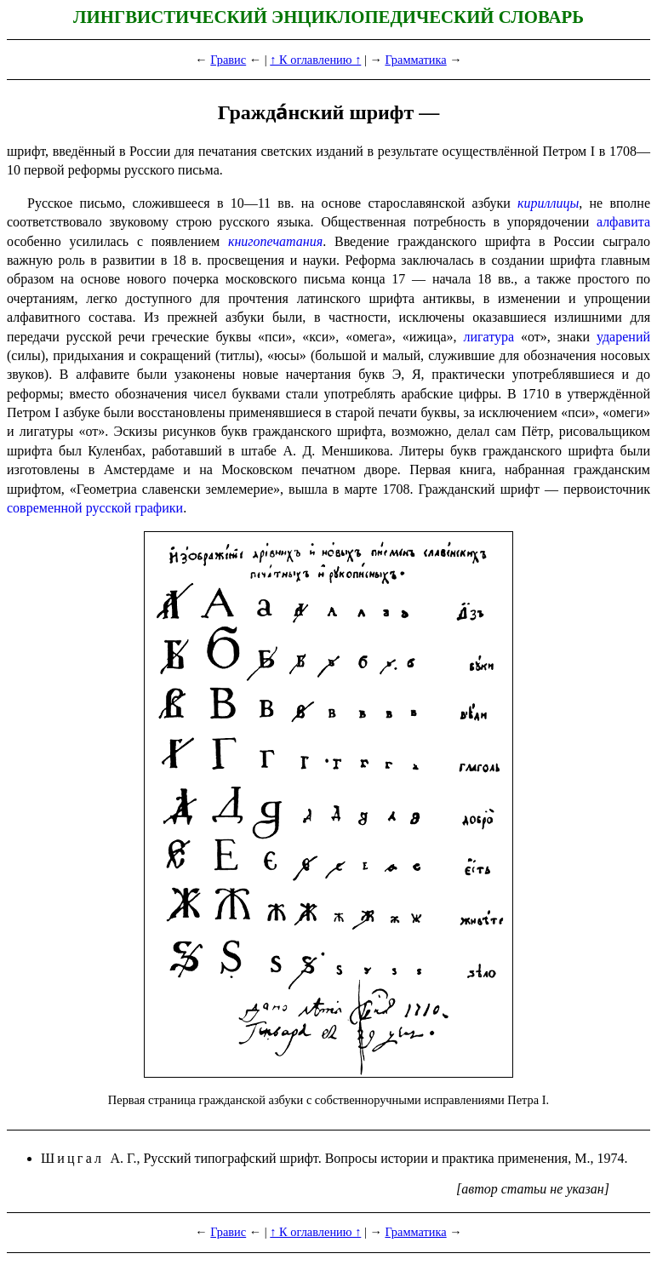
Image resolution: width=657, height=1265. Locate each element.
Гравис (228, 59)
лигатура (488, 336)
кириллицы (548, 203)
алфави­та (623, 222)
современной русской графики (95, 508)
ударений (623, 336)
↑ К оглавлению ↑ (315, 59)
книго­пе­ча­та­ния (275, 241)
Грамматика (415, 59)
